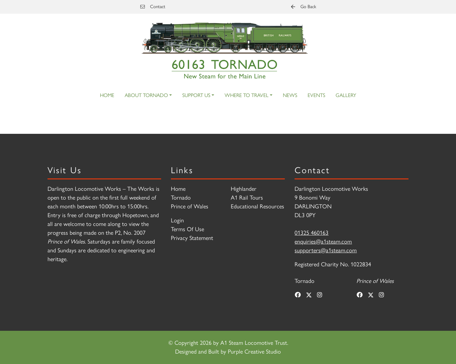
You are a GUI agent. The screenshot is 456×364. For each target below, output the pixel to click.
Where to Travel (247, 95)
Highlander (243, 188)
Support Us (196, 95)
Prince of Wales (189, 206)
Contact (152, 6)
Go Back (303, 6)
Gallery (346, 95)
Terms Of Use (187, 229)
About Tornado (146, 95)
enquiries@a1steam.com (323, 241)
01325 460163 (311, 232)
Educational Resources (257, 206)
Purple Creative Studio (254, 351)
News (290, 95)
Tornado (181, 197)
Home (107, 95)
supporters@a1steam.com (326, 250)
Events (316, 95)
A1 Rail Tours (247, 197)
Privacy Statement (192, 238)
